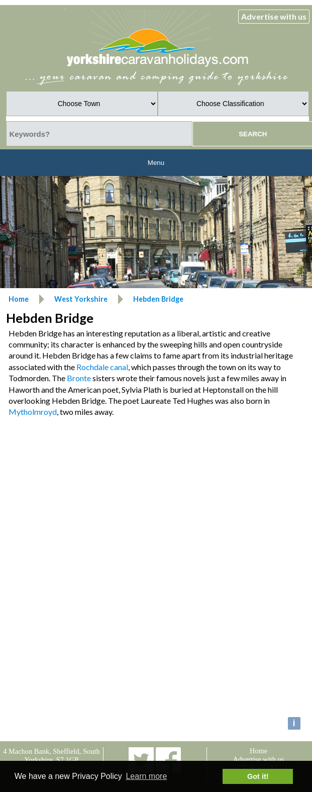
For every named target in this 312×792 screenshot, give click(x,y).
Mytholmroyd (33, 411)
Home (258, 751)
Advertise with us (273, 16)
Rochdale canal (102, 367)
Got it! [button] (257, 776)
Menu (156, 162)
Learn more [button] (146, 776)
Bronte (79, 378)
